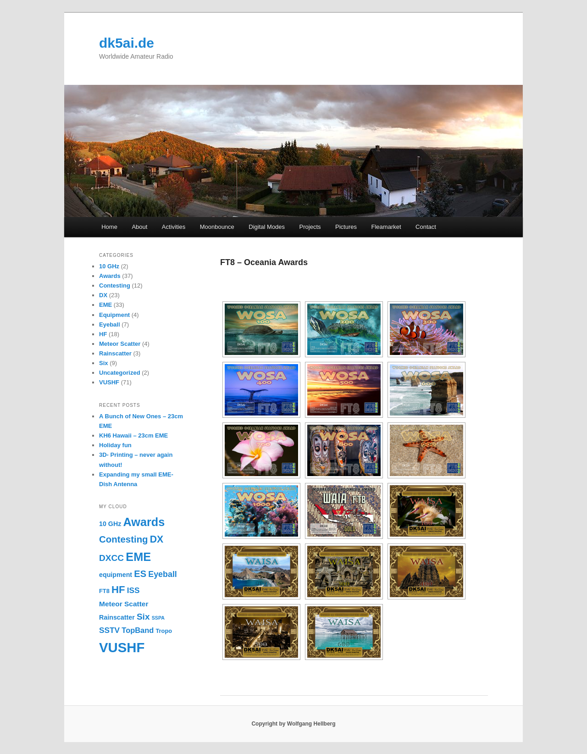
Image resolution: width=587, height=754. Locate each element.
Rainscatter (115, 353)
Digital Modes (267, 226)
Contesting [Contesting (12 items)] (123, 539)
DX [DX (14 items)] (157, 539)
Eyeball (109, 324)
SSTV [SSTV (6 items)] (109, 630)
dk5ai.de (126, 42)
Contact (425, 226)
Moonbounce (217, 226)
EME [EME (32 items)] (138, 556)
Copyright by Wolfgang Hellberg (293, 724)
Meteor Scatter (119, 343)
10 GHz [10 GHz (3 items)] (110, 523)
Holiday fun (115, 445)
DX (103, 295)
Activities (173, 226)
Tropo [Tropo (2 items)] (163, 630)
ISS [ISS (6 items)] (133, 590)
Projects (310, 226)
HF (103, 334)
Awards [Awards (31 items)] (144, 522)
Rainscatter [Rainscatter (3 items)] (117, 617)
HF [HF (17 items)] (118, 589)
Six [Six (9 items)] (143, 616)
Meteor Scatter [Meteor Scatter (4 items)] (123, 604)
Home (109, 226)
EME (105, 304)
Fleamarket (386, 226)
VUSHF (109, 382)
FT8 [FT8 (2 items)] (104, 591)
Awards (110, 275)
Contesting (114, 285)
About (139, 226)
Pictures (346, 226)
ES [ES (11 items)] (140, 574)
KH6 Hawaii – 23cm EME (133, 435)
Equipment (114, 314)
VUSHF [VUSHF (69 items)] (121, 647)
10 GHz (109, 266)
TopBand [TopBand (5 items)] (138, 630)
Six (103, 363)
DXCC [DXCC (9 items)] (111, 558)
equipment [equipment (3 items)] (115, 574)
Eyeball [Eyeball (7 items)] (162, 574)
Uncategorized (119, 372)
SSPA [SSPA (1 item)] (158, 618)
